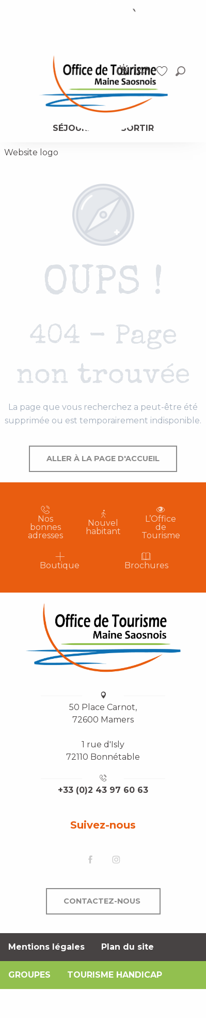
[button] (180, 71)
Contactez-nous (102, 901)
